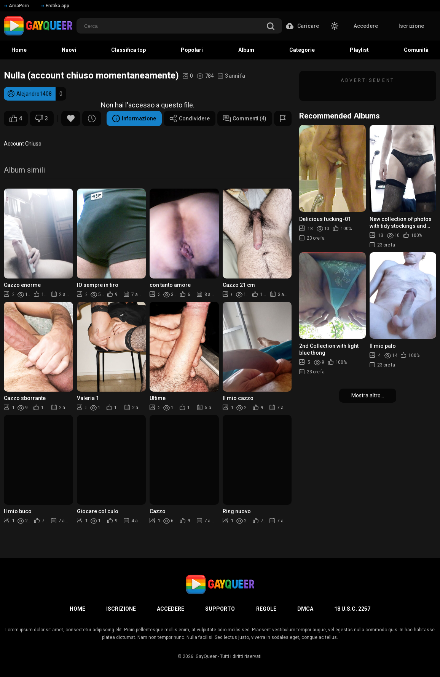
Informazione (134, 118)
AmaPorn (16, 5)
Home (19, 50)
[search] (270, 26)
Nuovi (69, 50)
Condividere (189, 118)
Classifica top (128, 50)
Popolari (192, 50)
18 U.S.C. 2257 (352, 609)
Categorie (302, 50)
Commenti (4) (244, 118)
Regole (266, 609)
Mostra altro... (367, 395)
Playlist (359, 50)
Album (246, 50)
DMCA (305, 609)
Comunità (416, 50)
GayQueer (206, 656)
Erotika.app (55, 5)
